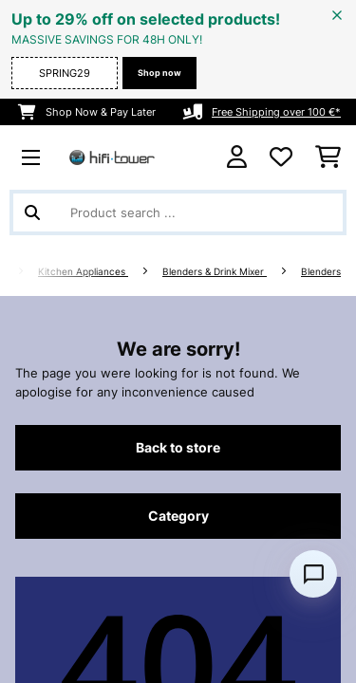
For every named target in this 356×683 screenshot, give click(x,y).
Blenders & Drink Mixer (214, 272)
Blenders (321, 272)
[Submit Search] (32, 212)
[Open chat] (313, 574)
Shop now (159, 72)
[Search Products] (178, 212)
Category (178, 516)
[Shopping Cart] (328, 157)
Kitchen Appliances (83, 272)
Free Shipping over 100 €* (276, 112)
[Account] (237, 157)
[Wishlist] (281, 157)
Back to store (178, 447)
